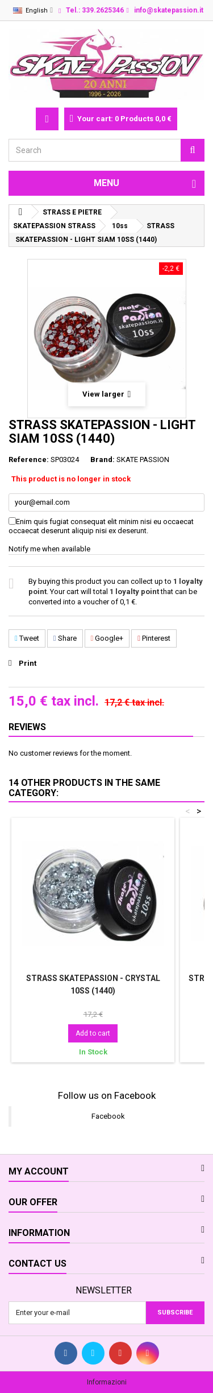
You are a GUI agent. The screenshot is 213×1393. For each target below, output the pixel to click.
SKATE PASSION (142, 459)
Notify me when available (49, 549)
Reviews (27, 727)
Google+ (107, 638)
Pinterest (153, 638)
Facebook (108, 1116)
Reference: (29, 459)
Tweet (27, 638)
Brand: (102, 459)
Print (27, 663)
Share (65, 638)
